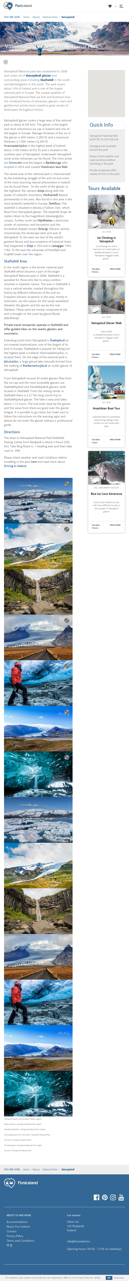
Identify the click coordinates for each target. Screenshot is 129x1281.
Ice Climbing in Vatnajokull (106, 239)
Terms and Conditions (20, 1241)
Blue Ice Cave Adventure (106, 494)
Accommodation (17, 1222)
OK (109, 1278)
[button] (115, 6)
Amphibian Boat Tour (106, 408)
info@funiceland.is (78, 1241)
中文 (10, 1245)
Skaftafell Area (15, 261)
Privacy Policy (15, 1236)
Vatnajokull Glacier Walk (106, 323)
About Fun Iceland (18, 1226)
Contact (11, 1231)
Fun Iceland (18, 6)
